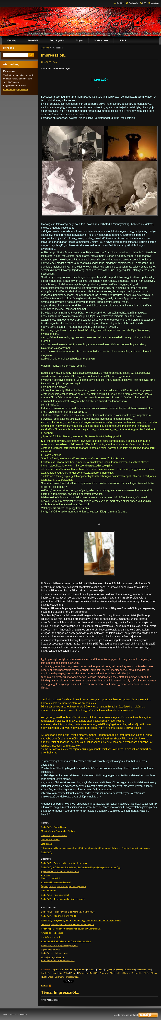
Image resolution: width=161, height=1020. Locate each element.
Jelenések (141, 969)
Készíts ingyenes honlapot (125, 1015)
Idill (118, 973)
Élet (44, 977)
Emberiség (83, 973)
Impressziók (57, 969)
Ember (73, 973)
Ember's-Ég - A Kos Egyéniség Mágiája (59, 945)
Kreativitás (57, 973)
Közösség (45, 973)
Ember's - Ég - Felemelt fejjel (54, 953)
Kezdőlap (45, 48)
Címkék (45, 969)
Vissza (44, 985)
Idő (149, 969)
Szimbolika (137, 973)
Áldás (146, 973)
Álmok (154, 973)
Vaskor (100, 969)
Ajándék (68, 969)
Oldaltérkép (133, 3)
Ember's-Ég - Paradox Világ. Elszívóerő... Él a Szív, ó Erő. (68, 912)
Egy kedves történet (50, 949)
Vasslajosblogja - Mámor (52, 957)
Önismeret (59, 977)
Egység (109, 969)
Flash (112, 973)
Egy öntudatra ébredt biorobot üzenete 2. (60, 871)
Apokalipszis (80, 969)
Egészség (118, 969)
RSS (144, 3)
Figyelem (104, 973)
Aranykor (91, 969)
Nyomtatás (155, 3)
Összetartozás (73, 977)
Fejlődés (94, 973)
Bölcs (66, 973)
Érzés (50, 977)
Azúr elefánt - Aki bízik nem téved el (57, 960)
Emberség (130, 969)
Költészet (126, 973)
